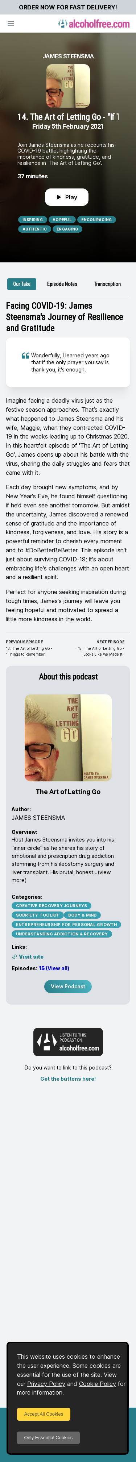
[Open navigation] (11, 23)
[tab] (21, 284)
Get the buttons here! (68, 1079)
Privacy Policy (46, 1383)
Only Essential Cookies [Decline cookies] (48, 1437)
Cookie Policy (97, 1383)
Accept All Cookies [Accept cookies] (43, 1414)
